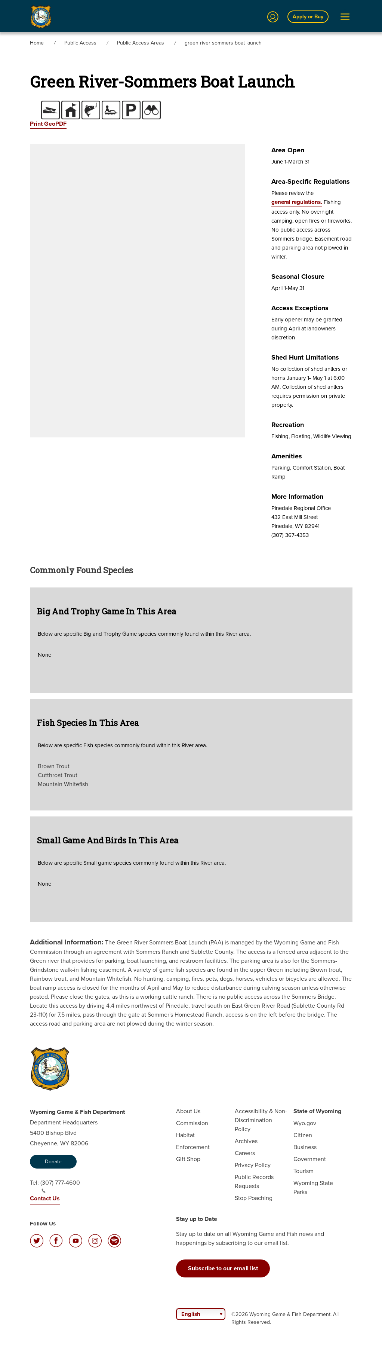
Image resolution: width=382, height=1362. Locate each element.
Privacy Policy (253, 1165)
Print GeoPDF (48, 123)
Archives (246, 1141)
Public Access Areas (140, 43)
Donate (53, 1162)
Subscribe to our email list (223, 1268)
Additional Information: (67, 942)
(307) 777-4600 (60, 1185)
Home (37, 43)
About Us (188, 1111)
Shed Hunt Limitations (305, 357)
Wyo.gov (304, 1123)
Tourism (303, 1171)
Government (309, 1159)
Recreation (287, 425)
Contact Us (45, 1198)
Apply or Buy (308, 17)
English (190, 1314)
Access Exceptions (300, 308)
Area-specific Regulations (310, 181)
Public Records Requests (254, 1181)
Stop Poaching (253, 1198)
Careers (245, 1153)
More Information (297, 496)
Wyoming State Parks (313, 1187)
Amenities (286, 456)
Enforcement (193, 1147)
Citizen (302, 1135)
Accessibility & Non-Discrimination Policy (261, 1120)
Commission (192, 1123)
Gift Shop (188, 1159)
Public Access (80, 43)
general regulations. (296, 202)
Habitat (185, 1135)
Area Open (287, 150)
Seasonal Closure (297, 276)
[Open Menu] (345, 16)
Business (305, 1147)
